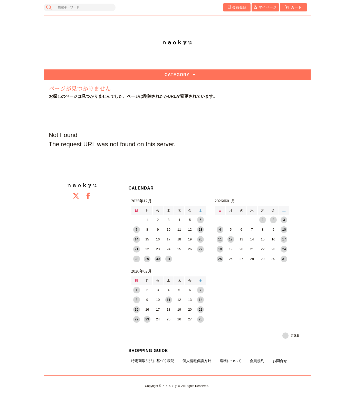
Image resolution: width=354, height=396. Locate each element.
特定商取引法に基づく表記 (152, 361)
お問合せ (280, 361)
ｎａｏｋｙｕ (177, 42)
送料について (230, 361)
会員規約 (257, 361)
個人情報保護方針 (197, 361)
